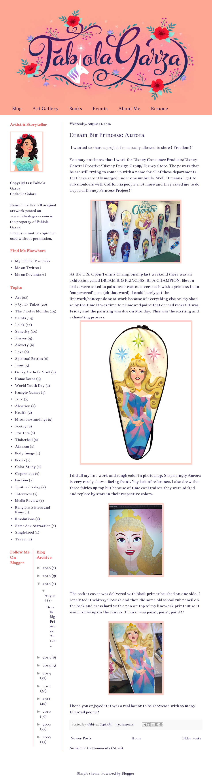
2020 (47, 568)
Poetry (20, 426)
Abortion (22, 406)
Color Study (25, 467)
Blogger (128, 773)
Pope (19, 399)
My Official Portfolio (32, 261)
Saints (20, 318)
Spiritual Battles (29, 358)
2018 (47, 576)
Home (136, 738)
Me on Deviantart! (30, 274)
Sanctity (22, 331)
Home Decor (25, 379)
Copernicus (24, 473)
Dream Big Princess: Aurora (107, 135)
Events (100, 108)
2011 (47, 699)
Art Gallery (45, 108)
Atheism (22, 446)
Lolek (20, 325)
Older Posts (191, 738)
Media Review (26, 500)
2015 (47, 657)
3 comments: (125, 724)
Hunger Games (27, 392)
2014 (47, 665)
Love (19, 352)
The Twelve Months (32, 311)
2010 (47, 711)
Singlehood (24, 532)
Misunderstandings (31, 419)
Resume (159, 108)
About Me (129, 108)
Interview (23, 494)
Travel (20, 539)
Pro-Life (22, 433)
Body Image (25, 453)
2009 (47, 724)
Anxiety (22, 345)
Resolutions (24, 519)
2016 (47, 584)
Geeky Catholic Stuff (32, 372)
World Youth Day (30, 385)
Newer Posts (81, 738)
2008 (47, 737)
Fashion (21, 480)
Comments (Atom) (107, 748)
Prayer (21, 338)
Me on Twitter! (28, 268)
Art (18, 297)
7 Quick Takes (27, 304)
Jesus (19, 365)
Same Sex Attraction (33, 526)
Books (75, 108)
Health (20, 412)
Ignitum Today (27, 487)
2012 (47, 686)
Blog (17, 108)
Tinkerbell (24, 440)
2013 (47, 673)
